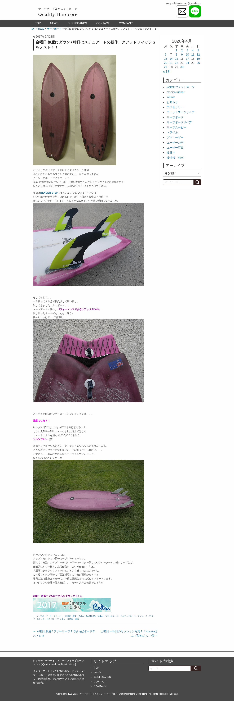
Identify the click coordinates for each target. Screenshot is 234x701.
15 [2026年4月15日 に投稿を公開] (176, 58)
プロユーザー (175, 137)
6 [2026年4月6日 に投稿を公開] (165, 54)
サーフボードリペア (179, 122)
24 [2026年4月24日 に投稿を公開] (187, 62)
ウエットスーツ (111, 616)
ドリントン (60, 619)
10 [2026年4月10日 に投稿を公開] (187, 54)
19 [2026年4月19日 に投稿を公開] (198, 58)
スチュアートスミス (45, 619)
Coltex (81, 616)
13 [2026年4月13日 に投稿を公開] (165, 58)
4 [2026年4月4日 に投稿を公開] (193, 50)
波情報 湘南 (70, 616)
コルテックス (126, 616)
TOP (38, 23)
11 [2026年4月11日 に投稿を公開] (192, 54)
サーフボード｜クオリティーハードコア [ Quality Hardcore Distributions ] (114, 694)
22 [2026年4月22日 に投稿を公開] (176, 62)
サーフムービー (56, 616)
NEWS (54, 23)
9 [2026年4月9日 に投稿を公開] (182, 54)
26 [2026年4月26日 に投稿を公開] (198, 62)
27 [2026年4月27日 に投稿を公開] (165, 67)
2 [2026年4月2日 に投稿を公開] (182, 50)
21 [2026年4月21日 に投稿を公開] (171, 62)
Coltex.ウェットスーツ (181, 86)
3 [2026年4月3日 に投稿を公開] (187, 50)
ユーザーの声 (175, 142)
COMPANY (126, 23)
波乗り (171, 152)
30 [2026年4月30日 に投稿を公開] (182, 67)
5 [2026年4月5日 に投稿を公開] (198, 50)
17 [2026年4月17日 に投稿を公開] (187, 58)
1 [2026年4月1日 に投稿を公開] (176, 50)
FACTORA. (91, 616)
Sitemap (174, 694)
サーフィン (138, 616)
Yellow (100, 616)
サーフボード (42, 616)
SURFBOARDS (77, 23)
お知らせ (172, 102)
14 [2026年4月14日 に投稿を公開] (171, 58)
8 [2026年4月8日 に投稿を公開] (176, 54)
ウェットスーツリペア (181, 112)
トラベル (172, 132)
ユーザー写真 (175, 147)
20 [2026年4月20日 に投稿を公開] (165, 62)
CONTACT (102, 23)
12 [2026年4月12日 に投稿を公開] (198, 54)
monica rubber (175, 92)
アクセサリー (175, 107)
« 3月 (167, 71)
